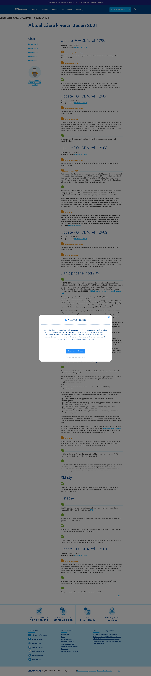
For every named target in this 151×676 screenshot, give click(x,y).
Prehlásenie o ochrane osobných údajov (79, 339)
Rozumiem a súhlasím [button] (75, 351)
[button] (75, 357)
